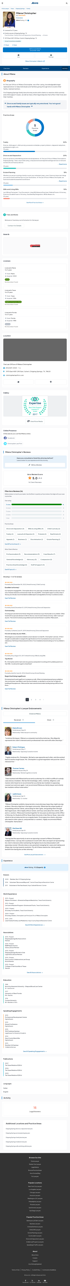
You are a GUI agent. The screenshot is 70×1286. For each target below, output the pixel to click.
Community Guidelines (49, 1270)
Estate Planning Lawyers (35, 1233)
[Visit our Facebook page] (26, 1281)
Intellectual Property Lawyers (35, 1242)
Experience (45, 68)
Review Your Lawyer (35, 1164)
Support (35, 1261)
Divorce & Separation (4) (15, 529)
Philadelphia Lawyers (35, 1201)
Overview (7, 68)
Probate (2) (42, 534)
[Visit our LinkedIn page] (39, 1281)
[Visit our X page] (32, 1281)
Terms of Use (15, 1270)
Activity (65, 68)
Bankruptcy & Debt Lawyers (35, 1220)
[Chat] (18, 382)
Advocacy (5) (32, 559)
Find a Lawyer (35, 1161)
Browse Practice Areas (35, 1170)
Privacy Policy (26, 1270)
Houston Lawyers (35, 1195)
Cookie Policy (36, 1270)
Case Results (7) (49, 554)
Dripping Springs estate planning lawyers (18, 1133)
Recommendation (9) (32, 554)
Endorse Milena (35, 714)
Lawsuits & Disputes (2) (25, 534)
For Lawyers (35, 1176)
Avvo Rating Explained (35, 1264)
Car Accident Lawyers (35, 1236)
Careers (35, 1258)
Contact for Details (14, 226)
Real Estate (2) (55, 534)
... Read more (62, 164)
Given (51, 720)
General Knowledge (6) (14, 559)
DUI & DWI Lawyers (35, 1229)
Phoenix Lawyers (35, 1204)
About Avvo (35, 1255)
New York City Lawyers (35, 1186)
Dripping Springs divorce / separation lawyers (19, 1128)
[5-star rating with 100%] (35, 504)
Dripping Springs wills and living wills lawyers (19, 1146)
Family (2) (9, 534)
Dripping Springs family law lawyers (16, 1137)
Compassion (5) (46, 559)
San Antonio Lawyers (35, 1207)
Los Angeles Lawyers (35, 1189)
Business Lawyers (35, 1223)
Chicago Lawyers (35, 1192)
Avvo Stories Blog (35, 1173)
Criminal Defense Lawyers (35, 1226)
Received (19, 720)
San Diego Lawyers (35, 1210)
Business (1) (22, 539)
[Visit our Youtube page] (44, 1281)
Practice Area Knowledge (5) (16, 565)
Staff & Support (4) (38, 565)
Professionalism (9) (13, 554)
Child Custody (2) (53, 529)
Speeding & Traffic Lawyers (35, 1245)
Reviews (25, 68)
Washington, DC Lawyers (35, 1198)
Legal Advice (35, 1167)
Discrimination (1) (37, 539)
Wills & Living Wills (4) (35, 529)
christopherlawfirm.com (15, 375)
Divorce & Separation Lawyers (35, 1239)
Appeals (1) (10, 539)
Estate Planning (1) (53, 539)
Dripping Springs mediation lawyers (16, 1142)
